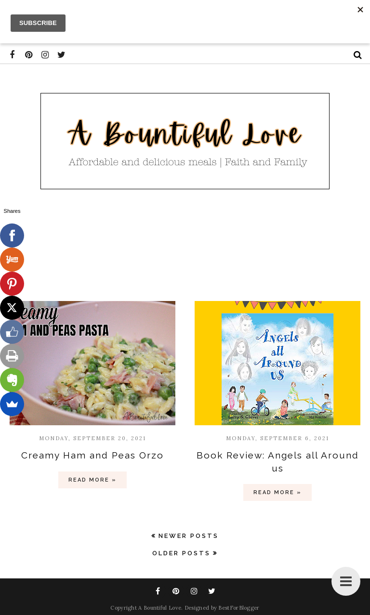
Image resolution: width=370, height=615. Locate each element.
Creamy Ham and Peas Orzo (92, 455)
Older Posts (181, 553)
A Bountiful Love (159, 607)
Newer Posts (189, 535)
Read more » (92, 480)
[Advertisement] (185, 247)
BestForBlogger (238, 607)
